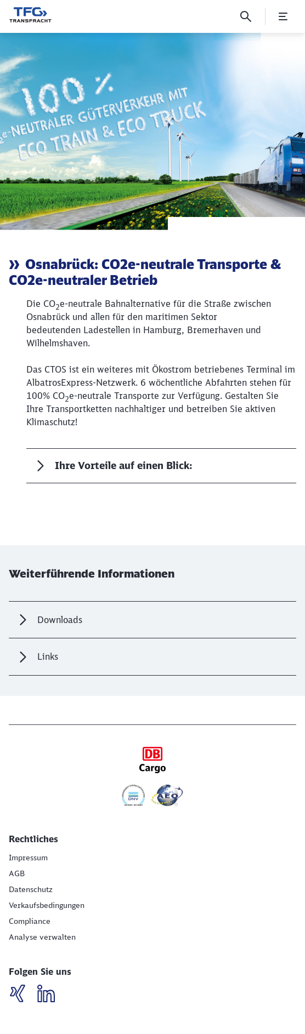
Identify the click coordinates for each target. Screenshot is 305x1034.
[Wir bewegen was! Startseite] (30, 14)
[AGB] (17, 873)
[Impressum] (28, 857)
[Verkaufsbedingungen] (46, 905)
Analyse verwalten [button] (42, 937)
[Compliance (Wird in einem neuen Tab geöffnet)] (29, 921)
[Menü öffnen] (283, 16)
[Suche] (246, 16)
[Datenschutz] (31, 889)
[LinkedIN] (22, 995)
